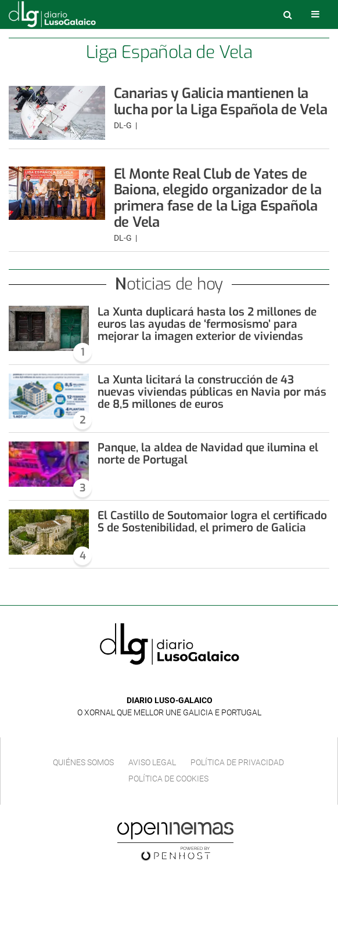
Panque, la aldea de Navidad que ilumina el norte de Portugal (208, 453)
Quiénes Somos (83, 762)
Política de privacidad (237, 762)
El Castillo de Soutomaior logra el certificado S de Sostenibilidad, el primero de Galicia (212, 521)
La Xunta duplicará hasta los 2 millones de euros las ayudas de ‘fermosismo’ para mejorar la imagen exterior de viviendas (207, 324)
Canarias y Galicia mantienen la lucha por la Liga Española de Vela (221, 101)
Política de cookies (168, 778)
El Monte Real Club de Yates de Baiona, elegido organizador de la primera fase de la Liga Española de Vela (218, 198)
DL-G (124, 125)
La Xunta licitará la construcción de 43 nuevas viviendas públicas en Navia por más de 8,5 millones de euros (212, 391)
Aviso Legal (152, 762)
